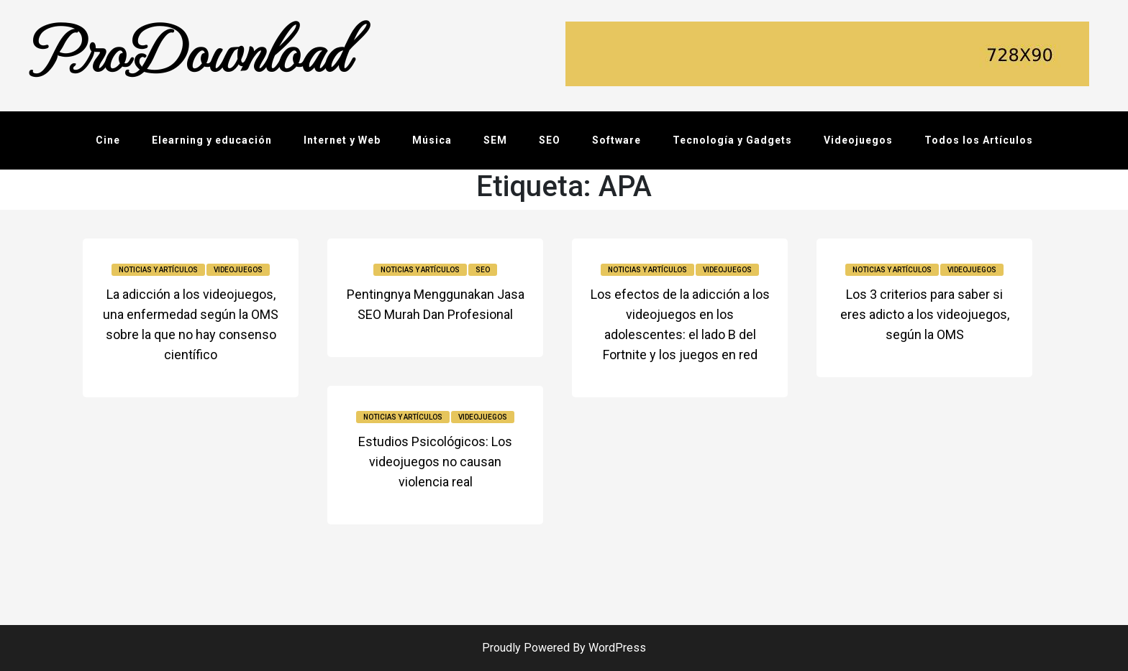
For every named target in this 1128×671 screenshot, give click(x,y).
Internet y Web (342, 140)
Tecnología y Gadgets (732, 140)
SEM (495, 140)
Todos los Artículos (978, 140)
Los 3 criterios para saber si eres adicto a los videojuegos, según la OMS (924, 314)
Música (432, 140)
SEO (549, 140)
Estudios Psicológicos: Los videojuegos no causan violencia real (435, 461)
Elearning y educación (212, 140)
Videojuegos (858, 140)
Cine (108, 140)
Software (616, 140)
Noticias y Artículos (158, 270)
